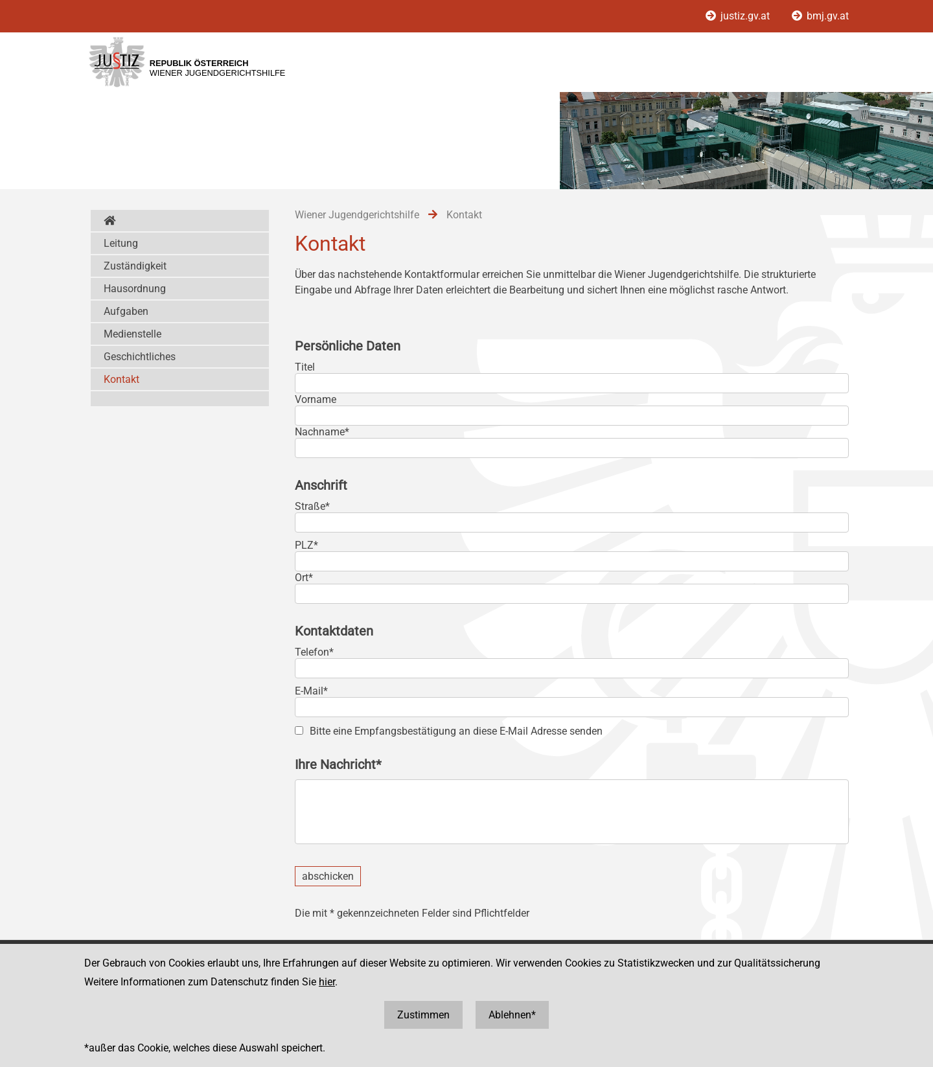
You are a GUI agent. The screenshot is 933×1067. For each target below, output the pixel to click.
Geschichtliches (140, 356)
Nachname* (322, 432)
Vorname (315, 399)
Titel (305, 367)
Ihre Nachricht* (338, 764)
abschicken (328, 876)
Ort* (304, 577)
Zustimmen (423, 1015)
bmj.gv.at (820, 16)
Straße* (312, 506)
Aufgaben (126, 311)
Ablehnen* (512, 1015)
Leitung (121, 243)
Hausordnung (135, 288)
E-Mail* (311, 691)
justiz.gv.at (739, 16)
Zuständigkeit (135, 266)
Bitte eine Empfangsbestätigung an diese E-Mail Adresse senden (456, 731)
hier (327, 982)
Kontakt (121, 379)
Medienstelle (132, 334)
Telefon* (314, 652)
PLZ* (306, 545)
